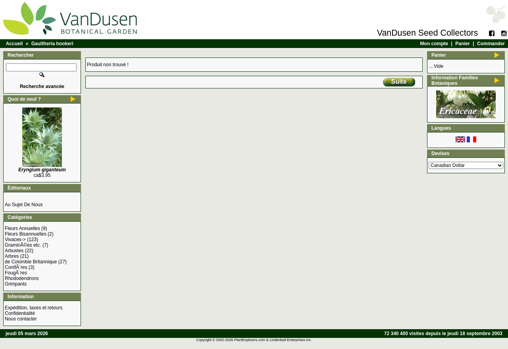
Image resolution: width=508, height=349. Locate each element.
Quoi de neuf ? (24, 99)
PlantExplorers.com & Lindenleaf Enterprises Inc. (273, 340)
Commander (491, 43)
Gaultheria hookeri (52, 43)
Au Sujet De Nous (23, 204)
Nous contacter (21, 319)
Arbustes (14, 250)
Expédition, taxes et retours (33, 308)
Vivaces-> (15, 239)
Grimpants (16, 284)
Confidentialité (20, 313)
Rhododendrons (21, 278)
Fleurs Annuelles (22, 228)
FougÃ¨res (16, 273)
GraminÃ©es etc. (23, 245)
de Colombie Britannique (31, 262)
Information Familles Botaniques (454, 80)
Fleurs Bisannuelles (25, 234)
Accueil (14, 43)
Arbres (12, 256)
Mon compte (434, 43)
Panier (462, 43)
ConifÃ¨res (16, 267)
